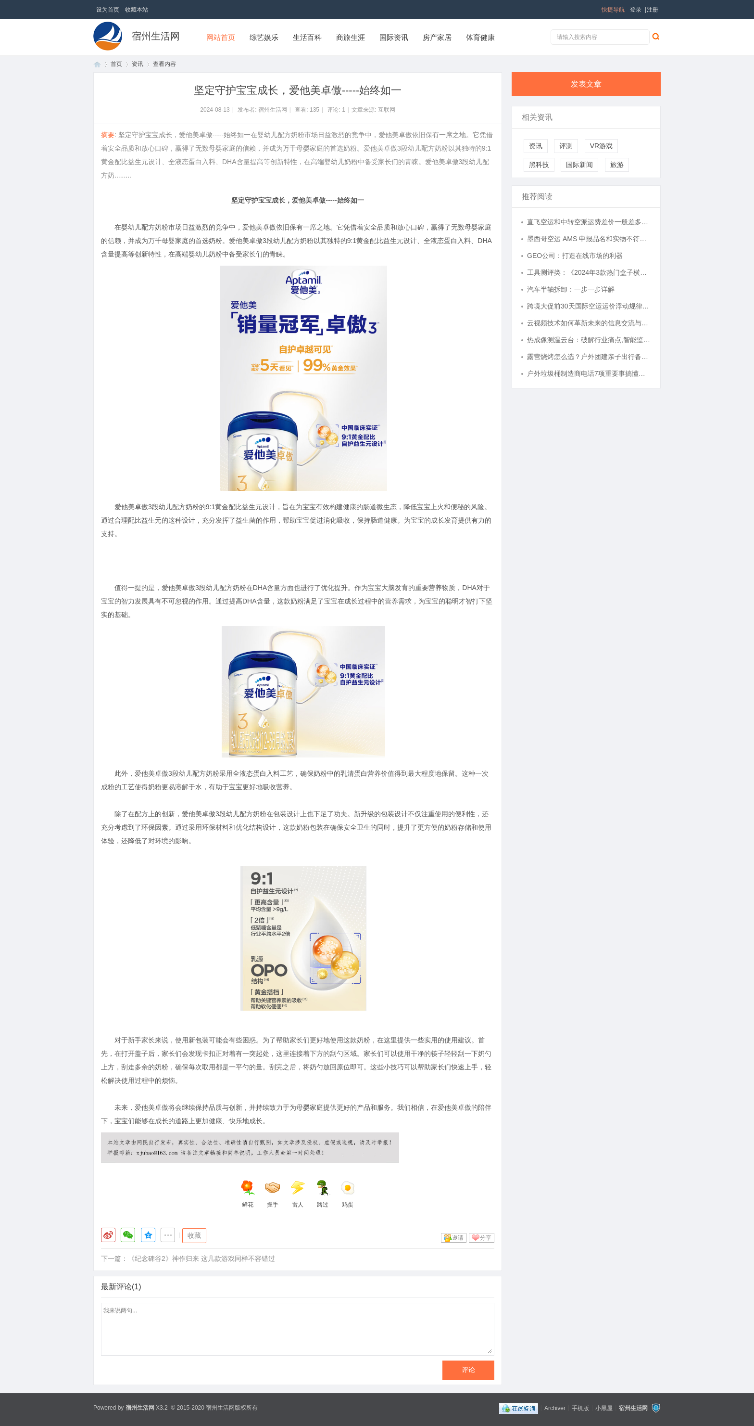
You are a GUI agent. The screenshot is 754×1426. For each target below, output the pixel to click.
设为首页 (107, 9)
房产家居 (437, 37)
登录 (635, 9)
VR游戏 (601, 146)
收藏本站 (136, 9)
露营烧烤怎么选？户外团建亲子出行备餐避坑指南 (589, 356)
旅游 (617, 164)
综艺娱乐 (264, 37)
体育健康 (480, 37)
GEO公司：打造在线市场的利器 (575, 255)
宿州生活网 (156, 36)
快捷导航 (613, 9)
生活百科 (307, 37)
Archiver (555, 1407)
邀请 (458, 1237)
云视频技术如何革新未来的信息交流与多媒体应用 (589, 323)
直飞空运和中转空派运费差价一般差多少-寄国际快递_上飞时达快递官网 (589, 222)
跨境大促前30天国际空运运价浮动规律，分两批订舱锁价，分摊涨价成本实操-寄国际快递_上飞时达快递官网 (589, 306)
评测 (566, 146)
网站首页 (220, 37)
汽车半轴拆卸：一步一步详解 (571, 289)
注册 (652, 9)
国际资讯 (393, 37)
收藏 (194, 1235)
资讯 (137, 64)
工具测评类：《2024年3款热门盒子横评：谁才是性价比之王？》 (589, 272)
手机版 (580, 1407)
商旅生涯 (350, 37)
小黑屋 (604, 1407)
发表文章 (586, 84)
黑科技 (539, 164)
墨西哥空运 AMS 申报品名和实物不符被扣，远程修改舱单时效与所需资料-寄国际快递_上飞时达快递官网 (589, 239)
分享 (485, 1237)
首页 (97, 64)
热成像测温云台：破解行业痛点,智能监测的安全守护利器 (589, 340)
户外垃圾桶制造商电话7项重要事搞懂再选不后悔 (589, 373)
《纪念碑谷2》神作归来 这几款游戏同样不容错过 (201, 1258)
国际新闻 (579, 164)
